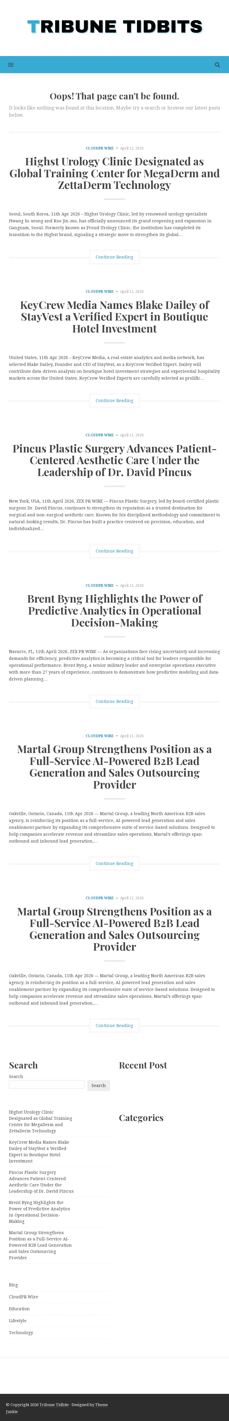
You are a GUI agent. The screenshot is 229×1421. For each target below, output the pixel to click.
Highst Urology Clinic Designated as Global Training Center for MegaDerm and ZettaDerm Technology (114, 173)
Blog (13, 1285)
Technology (21, 1332)
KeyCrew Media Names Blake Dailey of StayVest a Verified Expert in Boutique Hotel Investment (114, 316)
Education (19, 1308)
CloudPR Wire (100, 148)
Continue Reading (114, 257)
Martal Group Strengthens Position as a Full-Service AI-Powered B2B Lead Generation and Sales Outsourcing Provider (114, 766)
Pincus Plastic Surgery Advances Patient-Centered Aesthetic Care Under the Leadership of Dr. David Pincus (115, 460)
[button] (6, 64)
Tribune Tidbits (54, 1404)
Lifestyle (18, 1320)
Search (16, 1076)
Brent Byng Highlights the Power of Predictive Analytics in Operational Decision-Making (114, 610)
